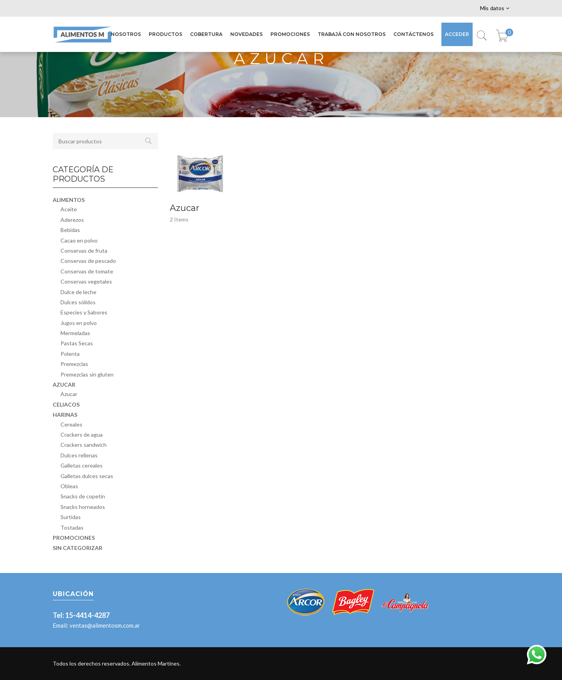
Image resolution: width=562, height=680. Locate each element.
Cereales (71, 424)
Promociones (74, 537)
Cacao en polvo (79, 240)
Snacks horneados (82, 506)
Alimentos (69, 199)
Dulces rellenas (79, 455)
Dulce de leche (78, 292)
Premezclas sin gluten (87, 374)
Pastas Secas (76, 343)
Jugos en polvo (78, 322)
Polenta (70, 353)
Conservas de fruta (83, 250)
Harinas (65, 414)
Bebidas (70, 230)
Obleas (69, 486)
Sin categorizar (77, 547)
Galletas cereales (81, 465)
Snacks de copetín (82, 496)
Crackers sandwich (83, 444)
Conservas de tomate (86, 271)
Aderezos (72, 219)
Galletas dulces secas (86, 476)
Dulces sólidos (78, 302)
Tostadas (72, 527)
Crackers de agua (81, 434)
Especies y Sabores (83, 312)
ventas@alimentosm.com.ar (104, 625)
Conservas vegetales (86, 281)
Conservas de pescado (88, 260)
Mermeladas (75, 333)
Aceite (68, 209)
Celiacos (66, 404)
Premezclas (74, 364)
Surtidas (70, 517)
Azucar (64, 384)
